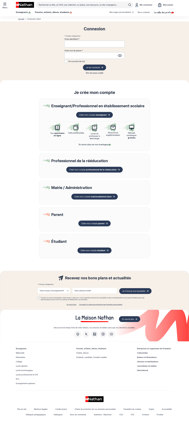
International (142, 370)
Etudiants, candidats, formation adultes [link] (91, 357)
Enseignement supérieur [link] (25, 383)
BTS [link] (17, 379)
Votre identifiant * (72, 39)
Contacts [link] (145, 415)
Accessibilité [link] (167, 409)
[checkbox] (39, 298)
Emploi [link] (151, 409)
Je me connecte (93, 67)
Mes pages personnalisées (122, 12)
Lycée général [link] (21, 366)
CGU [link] (121, 415)
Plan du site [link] (21, 409)
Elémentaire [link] (20, 357)
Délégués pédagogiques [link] (36, 415)
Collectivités (142, 353)
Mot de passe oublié (94, 73)
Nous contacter (144, 12)
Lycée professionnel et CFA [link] (27, 375)
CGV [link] (132, 415)
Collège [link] (19, 362)
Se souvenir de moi (76, 61)
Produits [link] (160, 415)
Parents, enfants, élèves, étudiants (91, 349)
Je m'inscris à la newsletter (133, 291)
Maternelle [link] (20, 353)
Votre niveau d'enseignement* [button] (52, 291)
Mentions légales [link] (41, 409)
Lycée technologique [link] (24, 370)
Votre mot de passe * (73, 50)
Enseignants (21, 349)
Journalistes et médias (147, 366)
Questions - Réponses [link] (103, 415)
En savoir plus (71, 304)
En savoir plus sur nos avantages (94, 144)
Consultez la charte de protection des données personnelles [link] (100, 304)
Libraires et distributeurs (147, 362)
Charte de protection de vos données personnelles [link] (95, 409)
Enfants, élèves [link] (82, 353)
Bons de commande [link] (78, 415)
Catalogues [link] (58, 415)
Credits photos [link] (61, 409)
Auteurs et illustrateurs (147, 357)
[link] (78, 334)
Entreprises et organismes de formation (154, 349)
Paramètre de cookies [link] (132, 409)
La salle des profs (163, 12)
